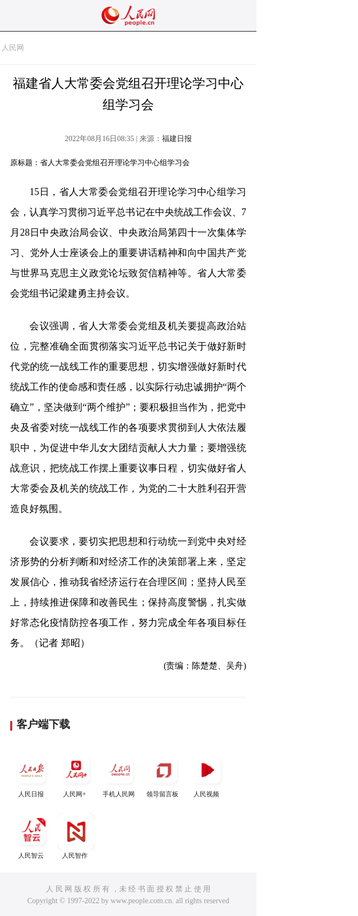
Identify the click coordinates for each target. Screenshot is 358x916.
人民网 (13, 48)
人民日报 (32, 774)
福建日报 (177, 139)
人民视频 (207, 774)
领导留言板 (163, 774)
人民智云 (32, 836)
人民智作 (76, 836)
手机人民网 (119, 774)
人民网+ (76, 774)
